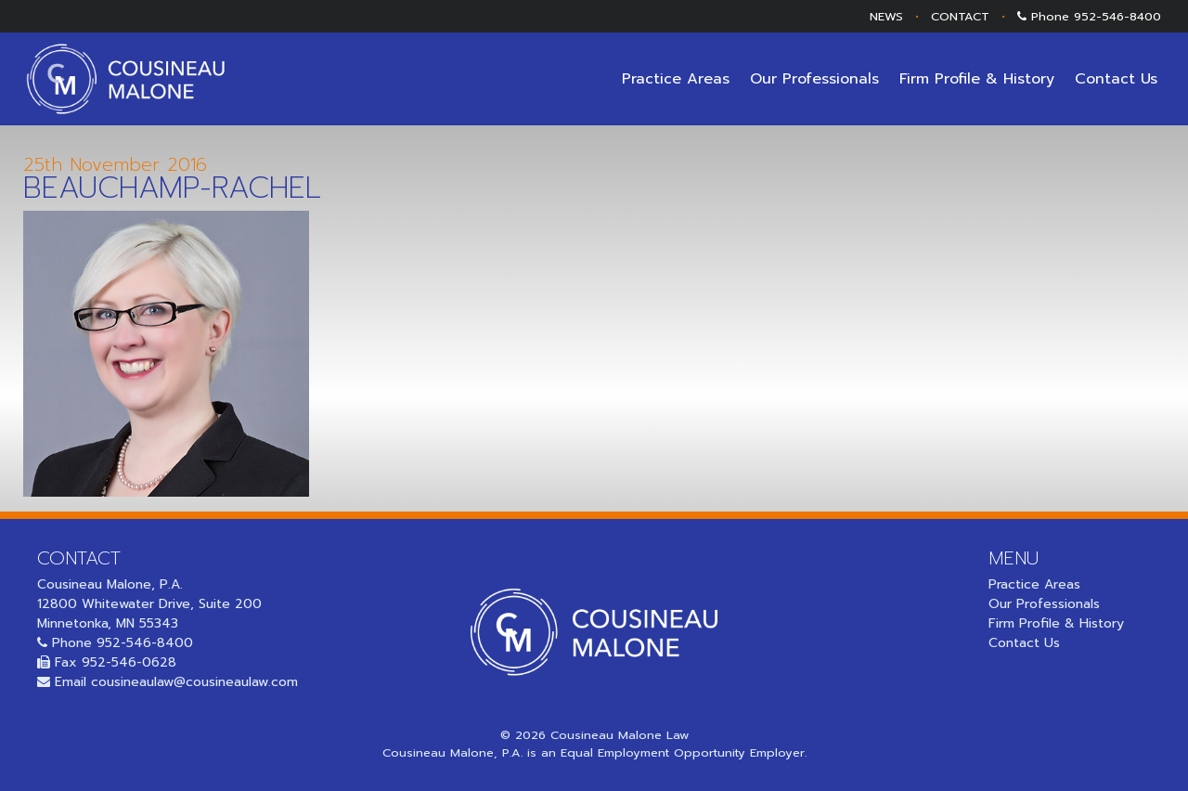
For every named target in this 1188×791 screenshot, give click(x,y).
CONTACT (960, 16)
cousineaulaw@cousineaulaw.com (194, 682)
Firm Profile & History (976, 79)
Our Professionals (814, 79)
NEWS (886, 16)
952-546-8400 (1117, 16)
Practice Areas (676, 79)
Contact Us (1116, 79)
